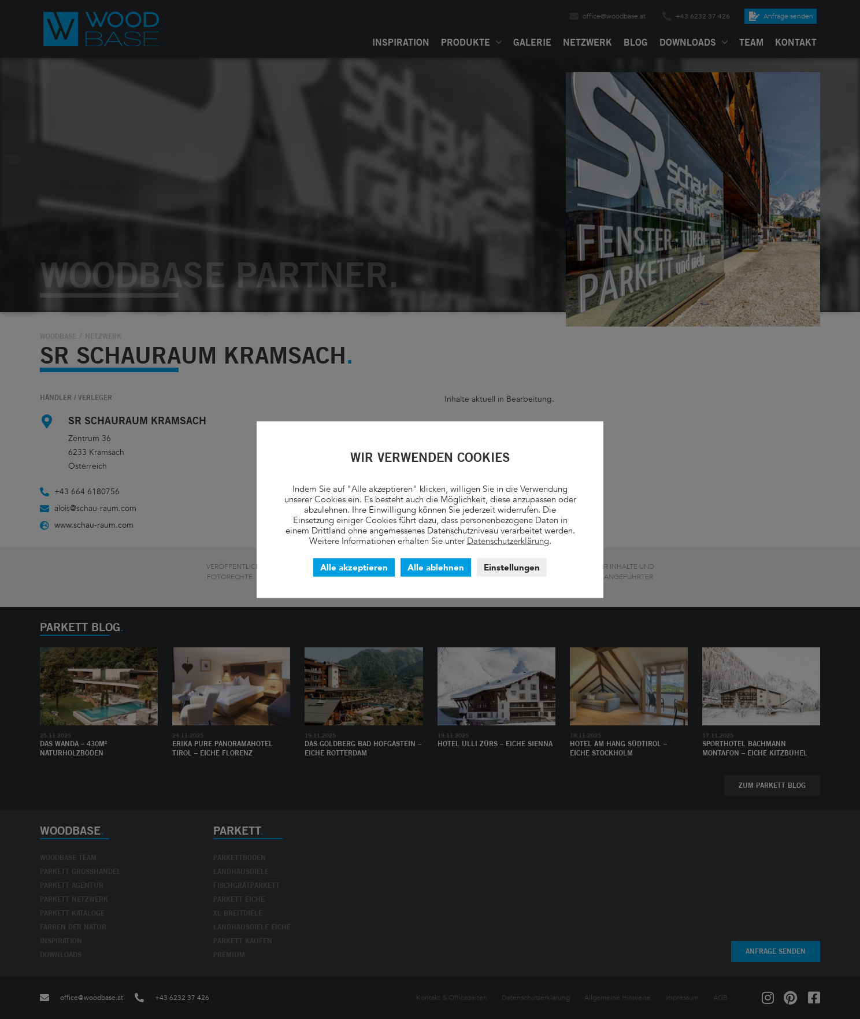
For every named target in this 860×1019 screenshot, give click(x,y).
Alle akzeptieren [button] (354, 567)
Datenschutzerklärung (508, 540)
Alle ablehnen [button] (435, 567)
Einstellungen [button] (512, 567)
